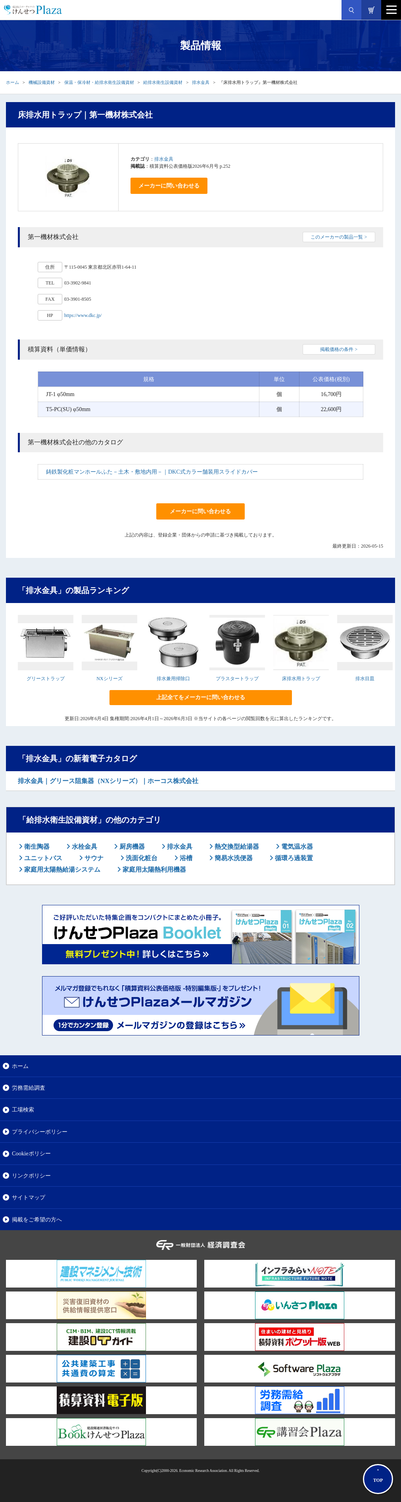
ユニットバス (42, 858)
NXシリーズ (109, 678)
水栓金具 (83, 846)
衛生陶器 (36, 846)
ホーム (12, 82)
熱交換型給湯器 (236, 846)
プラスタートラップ (237, 678)
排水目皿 (364, 678)
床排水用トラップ (301, 678)
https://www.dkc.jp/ (83, 315)
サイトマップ (28, 1197)
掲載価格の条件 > (338, 349)
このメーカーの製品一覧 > (339, 237)
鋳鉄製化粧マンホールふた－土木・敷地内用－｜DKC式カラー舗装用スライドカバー (152, 472)
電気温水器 (296, 846)
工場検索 (23, 1109)
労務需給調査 (28, 1088)
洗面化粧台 (140, 858)
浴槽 (185, 858)
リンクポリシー (31, 1175)
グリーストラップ (46, 678)
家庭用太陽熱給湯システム (61, 869)
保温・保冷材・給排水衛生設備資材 (99, 82)
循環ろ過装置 (293, 858)
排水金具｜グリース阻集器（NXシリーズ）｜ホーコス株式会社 (108, 781)
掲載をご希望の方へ (37, 1219)
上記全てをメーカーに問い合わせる (200, 697)
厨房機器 (131, 846)
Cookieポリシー (31, 1153)
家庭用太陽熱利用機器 (153, 869)
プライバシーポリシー (39, 1131)
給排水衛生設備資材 (162, 82)
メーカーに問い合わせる (169, 186)
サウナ (93, 858)
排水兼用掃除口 (173, 678)
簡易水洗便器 (233, 858)
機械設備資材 (42, 82)
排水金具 (200, 82)
